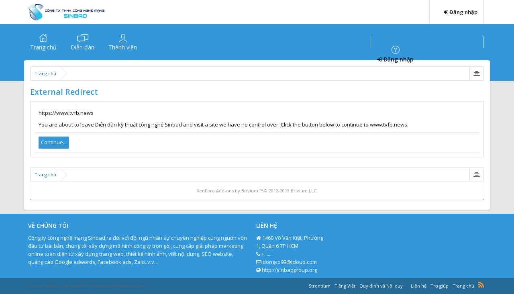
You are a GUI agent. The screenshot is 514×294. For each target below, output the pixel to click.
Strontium (319, 286)
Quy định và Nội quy (381, 286)
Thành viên (122, 47)
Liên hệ (418, 286)
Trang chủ (43, 47)
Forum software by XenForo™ (87, 286)
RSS (481, 285)
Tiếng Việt (345, 286)
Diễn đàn (82, 47)
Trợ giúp (439, 286)
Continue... (54, 142)
